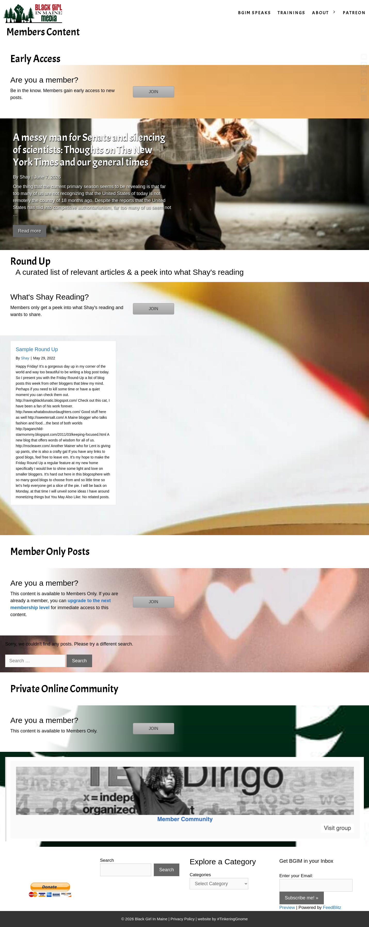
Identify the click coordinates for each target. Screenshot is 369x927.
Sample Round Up (37, 349)
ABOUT (325, 13)
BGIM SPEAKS (254, 13)
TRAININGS (291, 13)
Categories (200, 874)
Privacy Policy (183, 919)
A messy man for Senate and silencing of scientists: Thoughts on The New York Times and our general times (89, 150)
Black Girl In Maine (152, 919)
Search (107, 860)
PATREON (354, 13)
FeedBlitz (332, 907)
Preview (287, 907)
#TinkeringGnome (232, 919)
